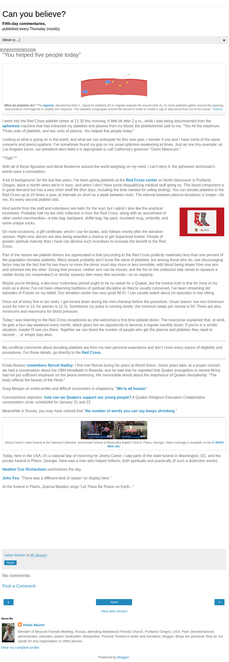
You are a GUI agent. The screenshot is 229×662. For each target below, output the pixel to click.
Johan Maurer (34, 625)
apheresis (11, 126)
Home (114, 602)
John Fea (10, 478)
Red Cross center (141, 180)
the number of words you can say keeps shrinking (130, 411)
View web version (114, 611)
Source (217, 109)
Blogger (123, 657)
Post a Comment (18, 585)
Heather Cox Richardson (24, 469)
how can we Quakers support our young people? (87, 397)
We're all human (131, 389)
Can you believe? (34, 14)
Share (10, 562)
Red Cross (91, 352)
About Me (7, 618)
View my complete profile (20, 647)
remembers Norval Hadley (49, 365)
